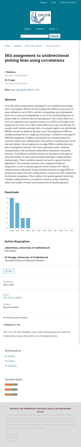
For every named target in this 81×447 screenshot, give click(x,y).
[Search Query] (34, 36)
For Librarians (11, 366)
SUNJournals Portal (68, 2)
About (52, 29)
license (10, 332)
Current (27, 29)
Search (54, 36)
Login (53, 2)
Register (43, 2)
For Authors (10, 361)
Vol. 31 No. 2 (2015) (33, 46)
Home (7, 46)
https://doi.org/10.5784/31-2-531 (25, 90)
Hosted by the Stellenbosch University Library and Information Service (40, 410)
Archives (40, 29)
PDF (10, 271)
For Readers (10, 356)
